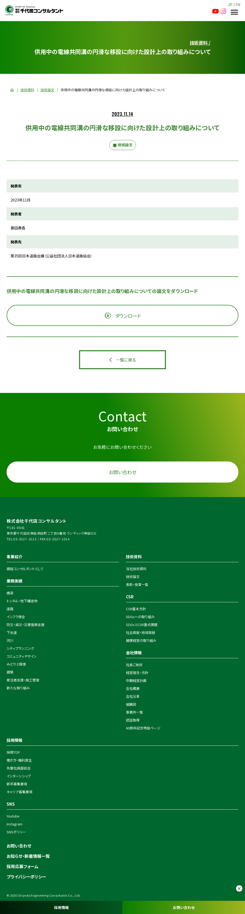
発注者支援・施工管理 (23, 679)
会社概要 (133, 688)
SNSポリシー (16, 831)
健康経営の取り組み (141, 640)
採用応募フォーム (22, 866)
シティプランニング (20, 648)
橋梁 (10, 592)
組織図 (131, 704)
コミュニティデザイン (22, 656)
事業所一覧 (134, 712)
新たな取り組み (18, 687)
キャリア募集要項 (19, 791)
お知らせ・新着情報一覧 (28, 856)
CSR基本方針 (136, 608)
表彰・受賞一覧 (137, 584)
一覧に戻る (126, 360)
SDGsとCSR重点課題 (142, 624)
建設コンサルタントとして (25, 568)
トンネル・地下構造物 (22, 600)
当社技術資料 (136, 568)
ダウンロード (127, 315)
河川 (10, 640)
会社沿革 (133, 696)
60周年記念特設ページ (143, 727)
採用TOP (13, 752)
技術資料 (27, 89)
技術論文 (47, 89)
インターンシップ (19, 775)
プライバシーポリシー (26, 876)
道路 (10, 608)
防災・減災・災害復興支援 (26, 624)
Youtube (13, 816)
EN (238, 5)
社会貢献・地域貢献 (140, 632)
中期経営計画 (136, 680)
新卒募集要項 (17, 783)
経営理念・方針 (137, 672)
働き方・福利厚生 (19, 760)
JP (230, 5)
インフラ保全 (16, 616)
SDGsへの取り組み (140, 616)
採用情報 (61, 907)
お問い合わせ (184, 907)
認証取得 (133, 720)
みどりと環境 (16, 664)
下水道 (12, 632)
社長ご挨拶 (134, 664)
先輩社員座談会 (19, 768)
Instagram (14, 823)
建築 (10, 672)
